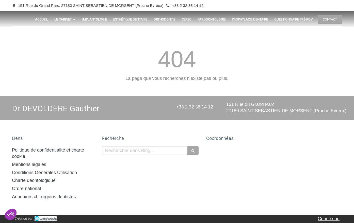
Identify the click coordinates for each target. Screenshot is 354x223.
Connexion (329, 218)
